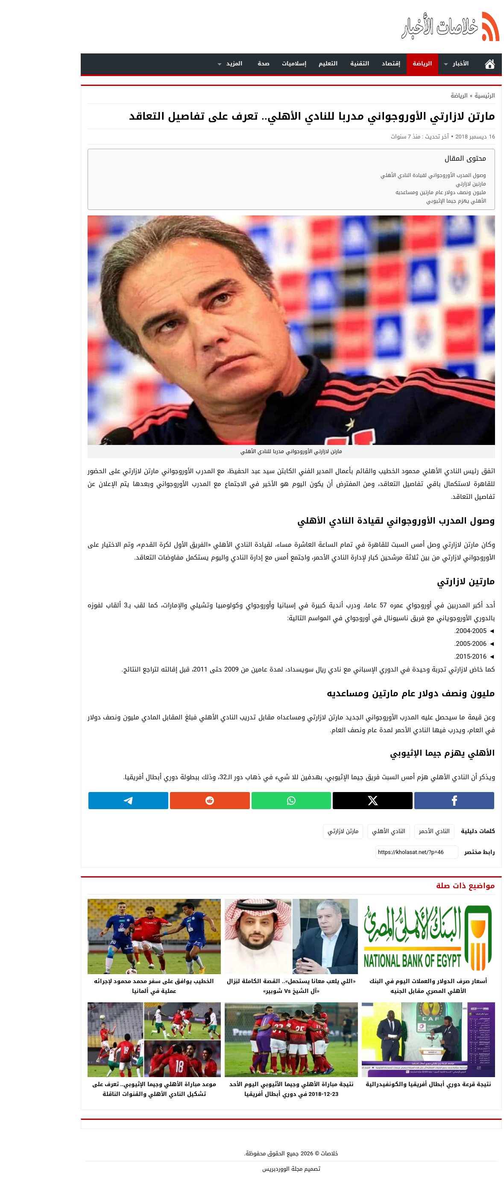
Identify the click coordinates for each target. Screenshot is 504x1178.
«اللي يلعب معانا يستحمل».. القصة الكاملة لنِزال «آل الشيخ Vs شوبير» (252, 986)
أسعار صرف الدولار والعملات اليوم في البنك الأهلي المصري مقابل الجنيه (389, 986)
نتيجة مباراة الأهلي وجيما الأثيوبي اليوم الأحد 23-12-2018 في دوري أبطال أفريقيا (252, 1089)
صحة (224, 63)
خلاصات (290, 1153)
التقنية (320, 63)
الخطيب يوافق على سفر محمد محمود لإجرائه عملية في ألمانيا (115, 986)
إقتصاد (352, 63)
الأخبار (421, 63)
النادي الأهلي (349, 831)
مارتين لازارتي (431, 184)
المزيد (195, 63)
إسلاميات (255, 63)
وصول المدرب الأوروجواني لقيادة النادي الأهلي (394, 175)
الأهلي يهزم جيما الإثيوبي (417, 201)
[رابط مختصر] (377, 852)
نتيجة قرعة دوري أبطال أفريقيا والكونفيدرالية (389, 1084)
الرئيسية (450, 64)
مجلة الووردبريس (243, 1168)
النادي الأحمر (395, 831)
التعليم (289, 63)
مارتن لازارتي (303, 831)
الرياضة (383, 63)
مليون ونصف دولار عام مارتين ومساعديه (401, 192)
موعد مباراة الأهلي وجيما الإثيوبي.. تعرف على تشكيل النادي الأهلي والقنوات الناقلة (115, 1089)
